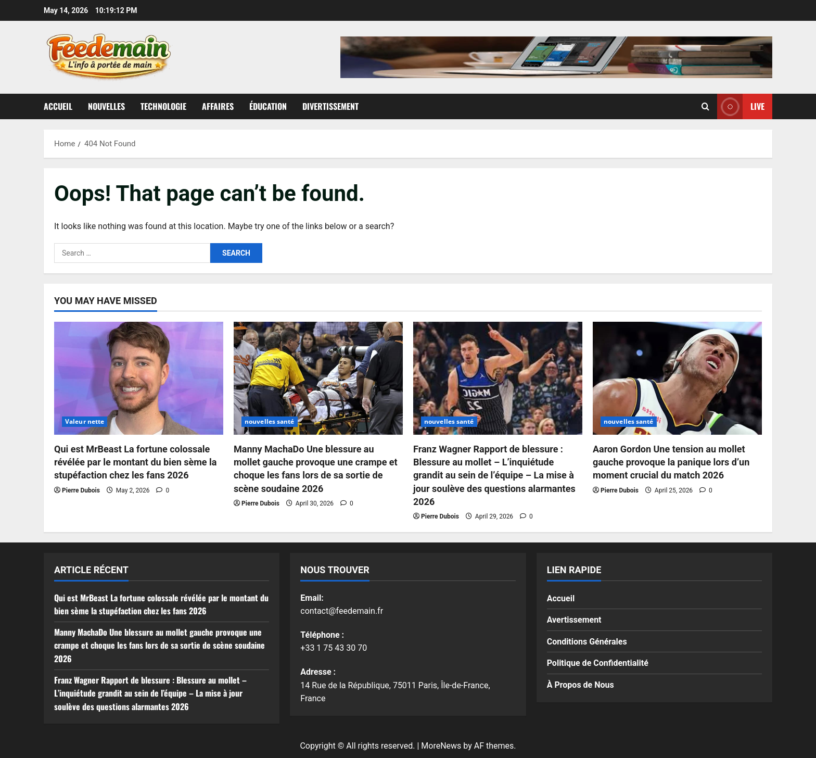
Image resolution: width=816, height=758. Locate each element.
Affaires (218, 106)
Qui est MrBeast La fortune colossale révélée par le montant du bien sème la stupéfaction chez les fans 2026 (135, 462)
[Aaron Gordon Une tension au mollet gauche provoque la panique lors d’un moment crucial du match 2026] (677, 378)
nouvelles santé (270, 421)
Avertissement (574, 620)
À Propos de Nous (580, 685)
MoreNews (441, 746)
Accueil (58, 106)
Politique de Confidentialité (597, 663)
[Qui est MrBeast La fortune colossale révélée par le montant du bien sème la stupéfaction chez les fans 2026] (138, 378)
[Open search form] (705, 106)
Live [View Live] (740, 106)
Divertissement (330, 106)
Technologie (163, 106)
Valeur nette (84, 421)
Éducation (268, 106)
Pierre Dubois (81, 490)
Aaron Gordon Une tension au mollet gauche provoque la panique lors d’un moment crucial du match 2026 (671, 462)
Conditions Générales (587, 642)
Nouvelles (106, 106)
